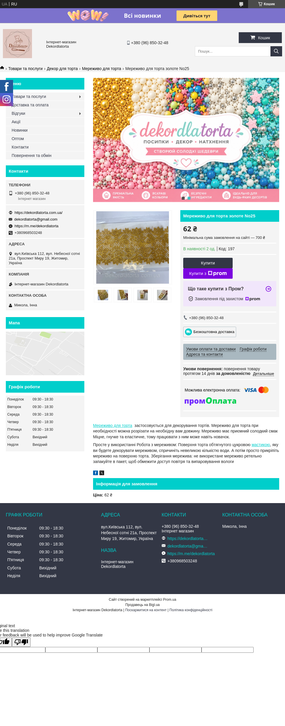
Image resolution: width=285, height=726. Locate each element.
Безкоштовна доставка (213, 331)
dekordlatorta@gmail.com (35, 219)
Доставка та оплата (30, 105)
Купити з (208, 273)
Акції (16, 121)
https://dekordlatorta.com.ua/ (39, 212)
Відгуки (18, 113)
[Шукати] (276, 51)
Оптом (18, 138)
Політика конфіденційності (191, 610)
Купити (208, 262)
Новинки (20, 130)
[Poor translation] (21, 642)
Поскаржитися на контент (145, 610)
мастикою (261, 444)
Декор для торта (62, 68)
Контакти (20, 147)
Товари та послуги (25, 68)
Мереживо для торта (101, 68)
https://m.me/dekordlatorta (36, 226)
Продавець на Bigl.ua (142, 605)
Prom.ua (169, 600)
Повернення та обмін (31, 155)
